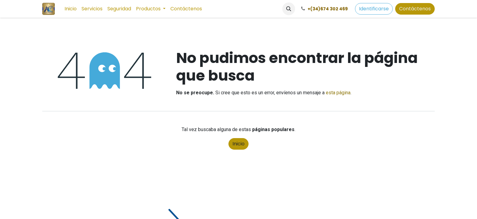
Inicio (238, 143)
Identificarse (374, 8)
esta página (338, 93)
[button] (288, 8)
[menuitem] (70, 9)
